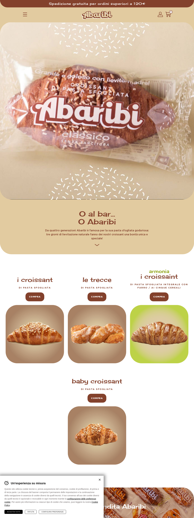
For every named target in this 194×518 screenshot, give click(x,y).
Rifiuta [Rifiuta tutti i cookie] (31, 511)
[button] (25, 14)
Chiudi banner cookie (100, 479)
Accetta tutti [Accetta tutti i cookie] (13, 511)
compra (35, 296)
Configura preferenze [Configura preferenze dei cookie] (52, 511)
